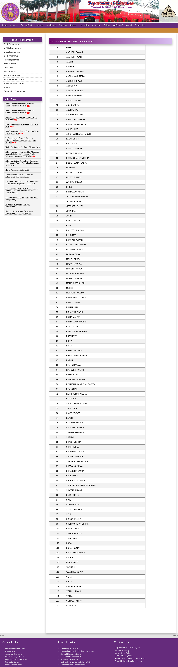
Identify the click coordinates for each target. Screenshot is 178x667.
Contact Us (140, 25)
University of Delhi (68, 648)
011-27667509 (128, 658)
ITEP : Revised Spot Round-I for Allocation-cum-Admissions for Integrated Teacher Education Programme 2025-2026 (22, 154)
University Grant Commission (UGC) (75, 662)
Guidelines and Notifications (72, 664)
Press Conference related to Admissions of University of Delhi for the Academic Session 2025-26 (21, 190)
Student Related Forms (14, 83)
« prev (2, 635)
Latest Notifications (13, 664)
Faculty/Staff (26, 25)
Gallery (107, 25)
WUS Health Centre (68, 659)
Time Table (8, 67)
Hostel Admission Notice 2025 (17, 170)
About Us (14, 25)
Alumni (129, 25)
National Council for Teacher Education (77, 651)
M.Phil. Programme (12, 48)
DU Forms (9, 651)
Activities (85, 25)
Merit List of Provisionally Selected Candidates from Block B (19, 112)
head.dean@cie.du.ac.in (132, 661)
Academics (51, 25)
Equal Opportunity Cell (14, 648)
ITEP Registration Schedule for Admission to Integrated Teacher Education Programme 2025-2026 (22, 163)
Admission (96, 25)
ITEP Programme (11, 59)
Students (63, 25)
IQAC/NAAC (118, 25)
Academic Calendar (13, 654)
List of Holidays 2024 (14, 656)
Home (4, 25)
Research (74, 25)
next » (175, 635)
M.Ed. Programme (12, 52)
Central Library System (70, 654)
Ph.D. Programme (12, 44)
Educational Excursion (14, 79)
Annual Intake (10, 63)
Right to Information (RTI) (15, 659)
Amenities (39, 25)
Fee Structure (10, 71)
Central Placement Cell (70, 656)
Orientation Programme (14, 91)
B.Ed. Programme (11, 56)
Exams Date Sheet (12, 75)
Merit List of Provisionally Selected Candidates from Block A (19, 105)
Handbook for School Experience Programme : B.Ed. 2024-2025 (19, 212)
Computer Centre (12, 662)
